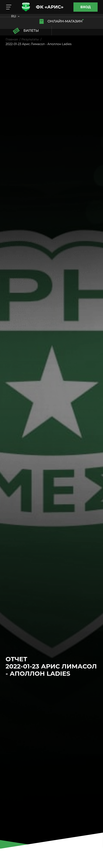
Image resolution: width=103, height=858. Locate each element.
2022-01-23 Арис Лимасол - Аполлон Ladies (38, 44)
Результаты (30, 39)
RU (15, 16)
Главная (12, 39)
